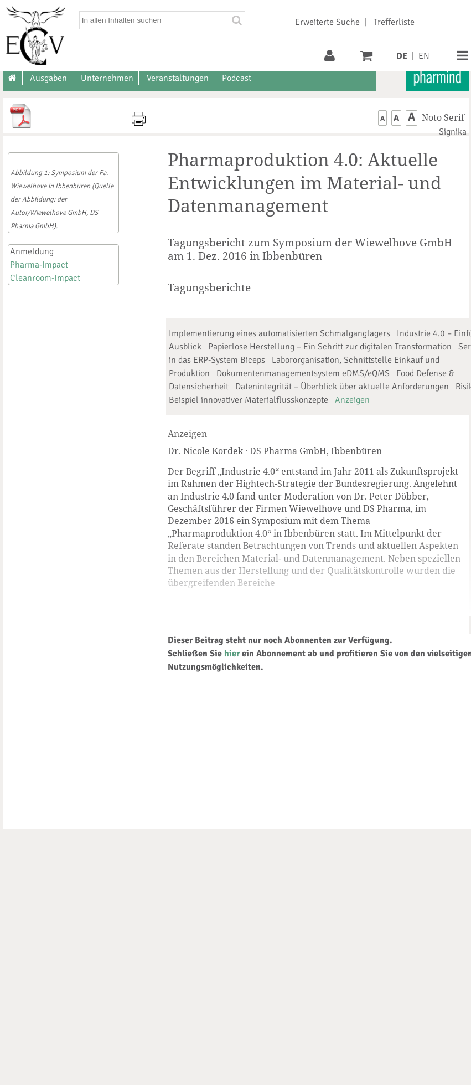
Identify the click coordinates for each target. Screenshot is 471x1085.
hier (232, 653)
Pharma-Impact (39, 264)
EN (423, 55)
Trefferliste (394, 22)
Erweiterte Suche (327, 22)
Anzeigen (352, 399)
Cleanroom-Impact (45, 278)
